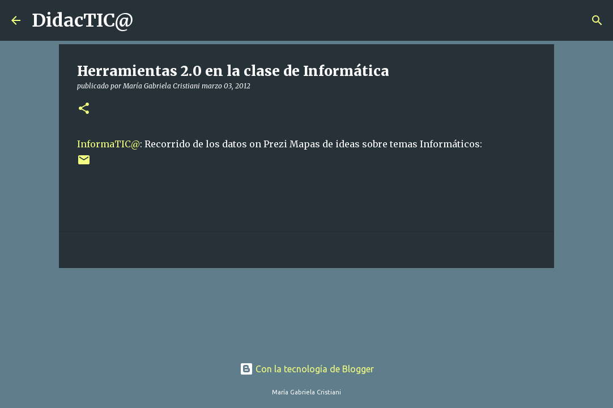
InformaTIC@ (108, 144)
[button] (84, 109)
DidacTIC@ (83, 20)
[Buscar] (149, 20)
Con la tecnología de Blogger (307, 369)
